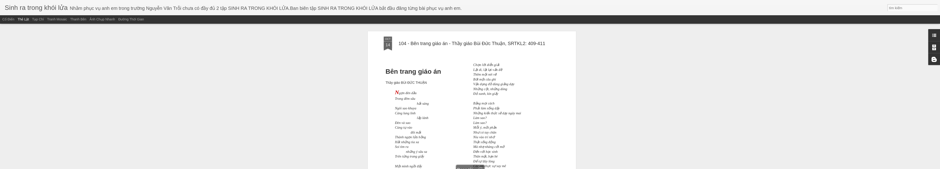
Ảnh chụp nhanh (102, 19)
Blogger (486, 166)
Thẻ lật (23, 19)
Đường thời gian (131, 19)
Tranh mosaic (57, 19)
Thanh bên (78, 19)
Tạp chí (38, 19)
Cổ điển (8, 19)
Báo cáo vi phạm (501, 166)
